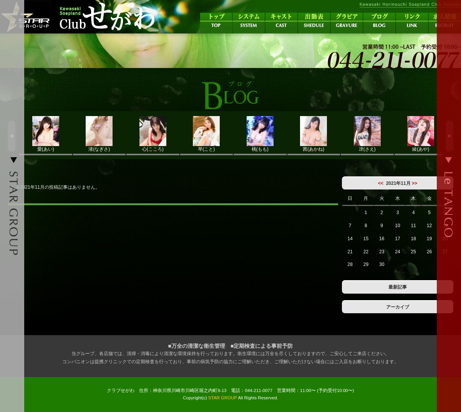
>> (414, 183)
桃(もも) (260, 134)
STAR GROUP (222, 397)
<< (380, 183)
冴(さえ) (367, 134)
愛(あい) (45, 134)
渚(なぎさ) (99, 134)
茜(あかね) (313, 134)
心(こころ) (152, 134)
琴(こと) (206, 134)
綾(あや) (421, 134)
